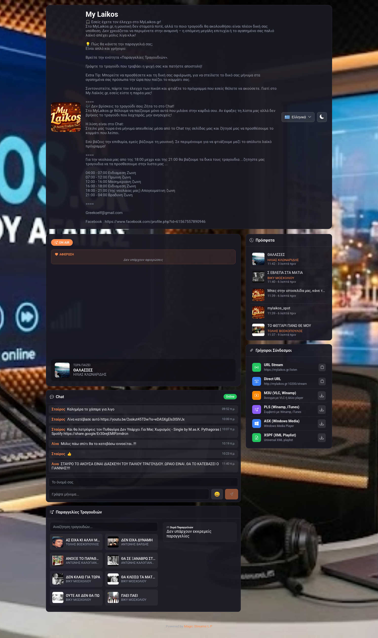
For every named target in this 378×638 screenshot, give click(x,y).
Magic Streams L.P (198, 626)
